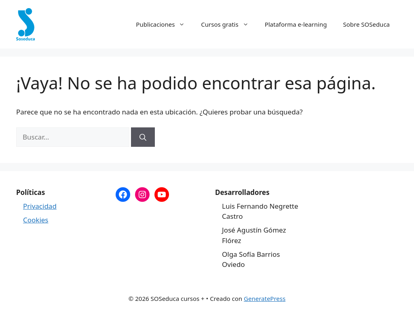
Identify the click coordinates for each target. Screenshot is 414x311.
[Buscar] (143, 137)
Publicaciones (164, 24)
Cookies (36, 219)
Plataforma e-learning (296, 24)
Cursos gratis (228, 24)
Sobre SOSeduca (366, 24)
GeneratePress (264, 298)
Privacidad (40, 206)
